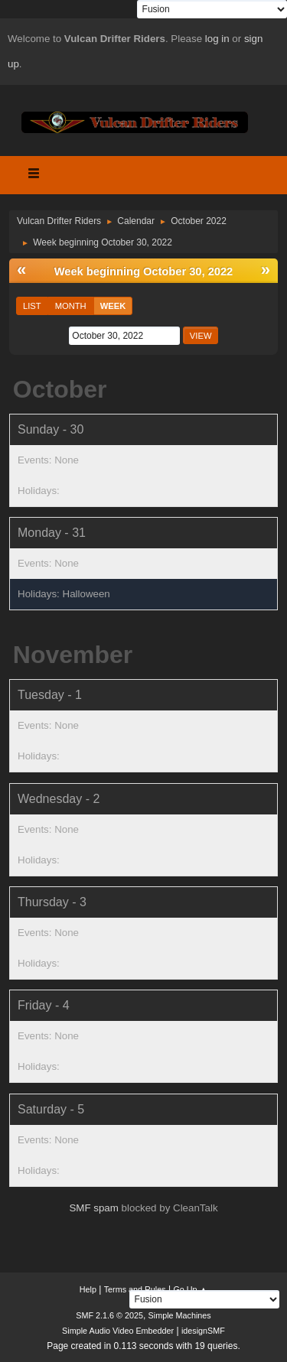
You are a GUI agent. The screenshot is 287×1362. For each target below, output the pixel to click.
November (73, 654)
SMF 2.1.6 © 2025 (109, 1315)
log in (217, 38)
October (60, 389)
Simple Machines (179, 1315)
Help (88, 1289)
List (32, 305)
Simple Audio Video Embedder (118, 1330)
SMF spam (93, 1208)
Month (70, 305)
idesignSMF (203, 1330)
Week (113, 305)
